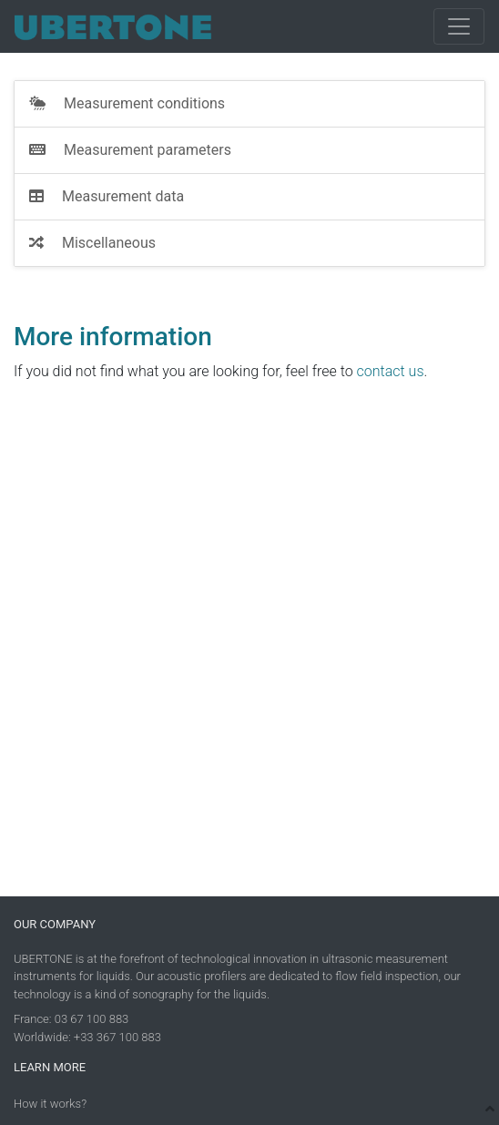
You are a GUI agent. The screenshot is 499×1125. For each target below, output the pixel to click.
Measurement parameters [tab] (130, 150)
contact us (390, 371)
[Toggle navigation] (458, 26)
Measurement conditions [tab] (127, 103)
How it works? (50, 1103)
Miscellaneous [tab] (92, 242)
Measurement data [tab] (106, 196)
